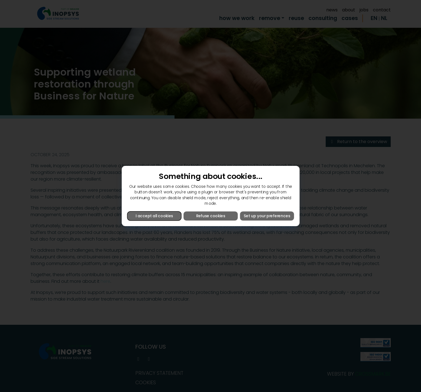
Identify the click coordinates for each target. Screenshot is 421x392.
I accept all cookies (154, 215)
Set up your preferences (267, 215)
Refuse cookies (210, 215)
